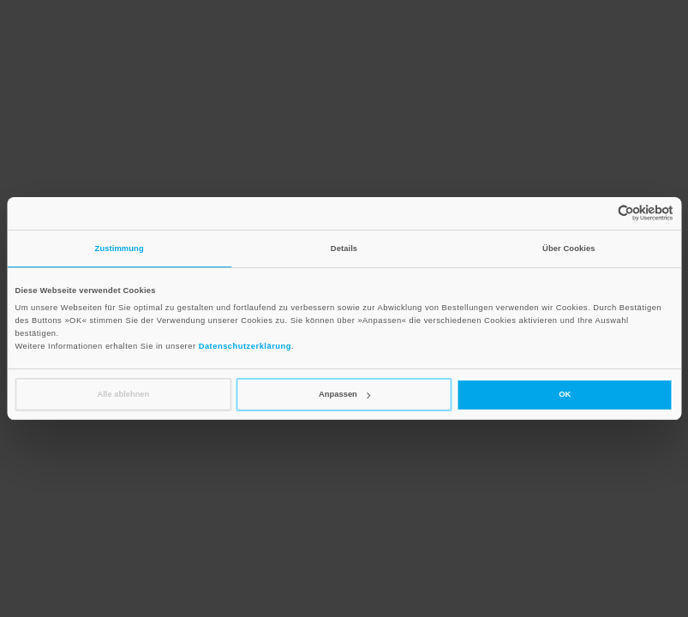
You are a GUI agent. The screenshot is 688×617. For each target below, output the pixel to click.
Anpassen (344, 394)
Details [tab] (344, 248)
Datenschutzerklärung (245, 346)
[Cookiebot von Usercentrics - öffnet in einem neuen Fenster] (598, 213)
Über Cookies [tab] (568, 248)
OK (565, 394)
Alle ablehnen (123, 394)
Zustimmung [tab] (119, 248)
